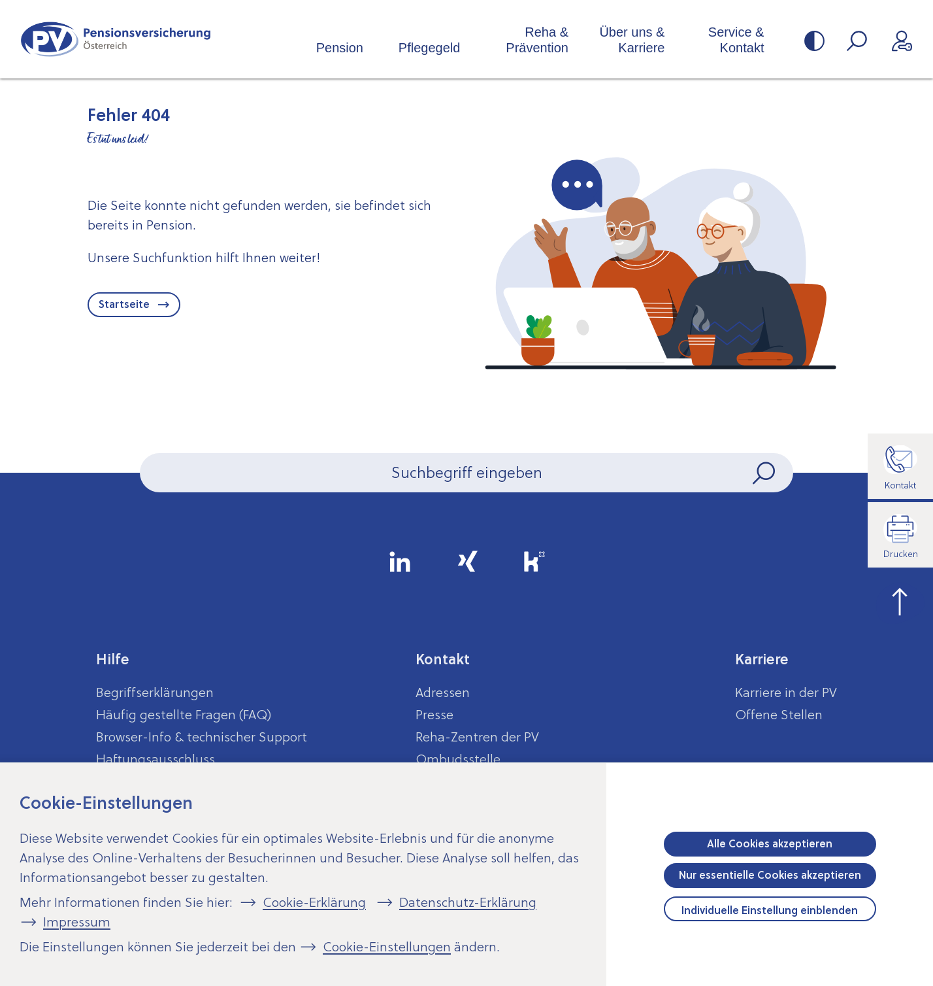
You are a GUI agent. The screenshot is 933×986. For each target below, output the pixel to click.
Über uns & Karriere (631, 40)
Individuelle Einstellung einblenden (769, 910)
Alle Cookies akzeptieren (769, 843)
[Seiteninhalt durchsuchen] (466, 472)
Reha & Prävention (537, 40)
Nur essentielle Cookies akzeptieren (770, 875)
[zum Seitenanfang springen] (900, 600)
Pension (339, 48)
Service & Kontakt (736, 40)
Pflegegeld (430, 48)
